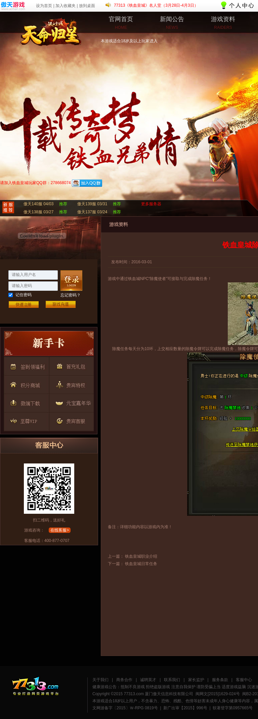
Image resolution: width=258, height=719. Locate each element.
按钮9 (70, 420)
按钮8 (26, 420)
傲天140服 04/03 (38, 204)
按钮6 (26, 402)
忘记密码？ (70, 295)
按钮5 (70, 384)
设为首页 (44, 5)
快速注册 (23, 304)
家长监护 (196, 679)
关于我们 (100, 679)
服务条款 (220, 679)
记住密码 (23, 294)
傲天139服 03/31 (92, 204)
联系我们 (172, 679)
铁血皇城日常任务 (141, 563)
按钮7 (70, 402)
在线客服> (59, 530)
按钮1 (49, 345)
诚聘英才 (148, 679)
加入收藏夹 (65, 5)
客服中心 (244, 679)
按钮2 (26, 365)
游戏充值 (60, 304)
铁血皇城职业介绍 (141, 556)
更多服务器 (151, 204)
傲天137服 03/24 (92, 212)
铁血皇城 (25, 28)
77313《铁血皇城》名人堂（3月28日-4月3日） (156, 5)
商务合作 (124, 679)
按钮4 (26, 384)
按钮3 (70, 365)
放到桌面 (87, 5)
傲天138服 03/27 (38, 212)
